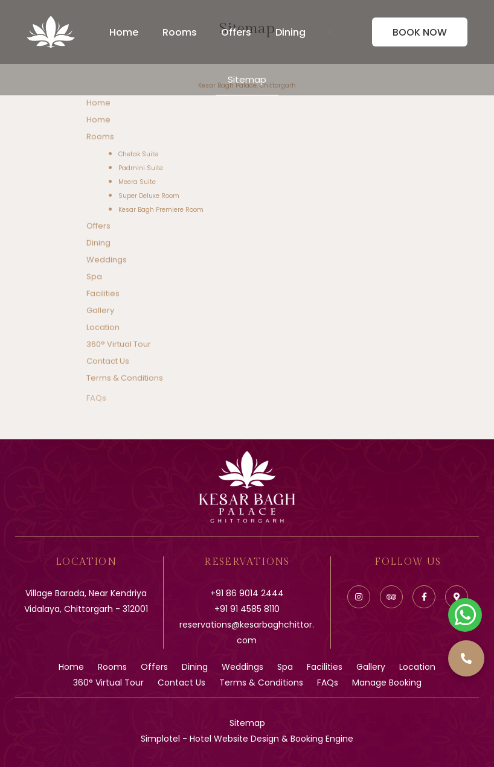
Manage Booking (387, 682)
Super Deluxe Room (148, 195)
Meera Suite (137, 181)
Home (123, 32)
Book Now (420, 32)
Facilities (103, 294)
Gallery (100, 311)
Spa (94, 277)
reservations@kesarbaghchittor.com (246, 632)
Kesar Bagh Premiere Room (161, 209)
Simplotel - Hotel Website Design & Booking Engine (247, 739)
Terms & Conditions (124, 378)
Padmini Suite (140, 168)
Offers (236, 32)
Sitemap (247, 79)
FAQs (96, 403)
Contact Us (107, 362)
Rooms (179, 32)
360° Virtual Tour (118, 345)
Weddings (106, 260)
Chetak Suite (138, 154)
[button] (466, 658)
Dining (290, 32)
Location (103, 328)
